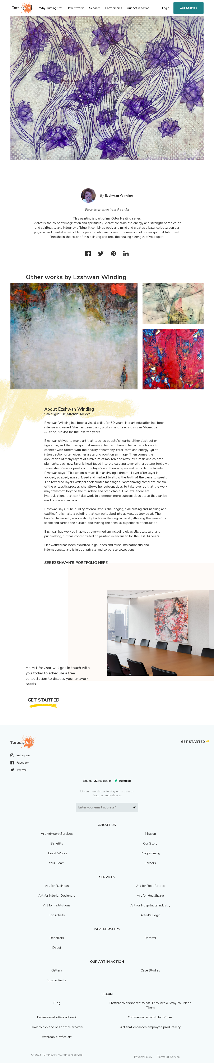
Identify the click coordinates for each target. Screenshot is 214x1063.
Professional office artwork (57, 1017)
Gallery (56, 970)
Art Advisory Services (57, 833)
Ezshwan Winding (119, 195)
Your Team (57, 863)
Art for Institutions (56, 905)
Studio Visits (56, 980)
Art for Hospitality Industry (150, 905)
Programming (150, 853)
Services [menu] (95, 8)
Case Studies (150, 970)
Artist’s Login (150, 915)
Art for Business (57, 886)
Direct (56, 947)
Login (165, 8)
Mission (150, 833)
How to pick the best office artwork (57, 1027)
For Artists (57, 915)
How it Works (56, 853)
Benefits (56, 843)
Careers (150, 863)
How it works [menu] (75, 8)
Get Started (188, 8)
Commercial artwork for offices (150, 1017)
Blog (56, 1003)
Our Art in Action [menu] (138, 8)
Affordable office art (57, 1037)
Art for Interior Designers (56, 895)
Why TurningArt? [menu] (50, 8)
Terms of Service (168, 1057)
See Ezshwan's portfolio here (76, 562)
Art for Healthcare (150, 895)
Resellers (57, 938)
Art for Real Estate (150, 886)
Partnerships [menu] (113, 8)
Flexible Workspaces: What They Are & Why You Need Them (150, 1005)
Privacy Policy (143, 1057)
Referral (150, 938)
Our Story (150, 843)
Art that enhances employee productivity (150, 1027)
